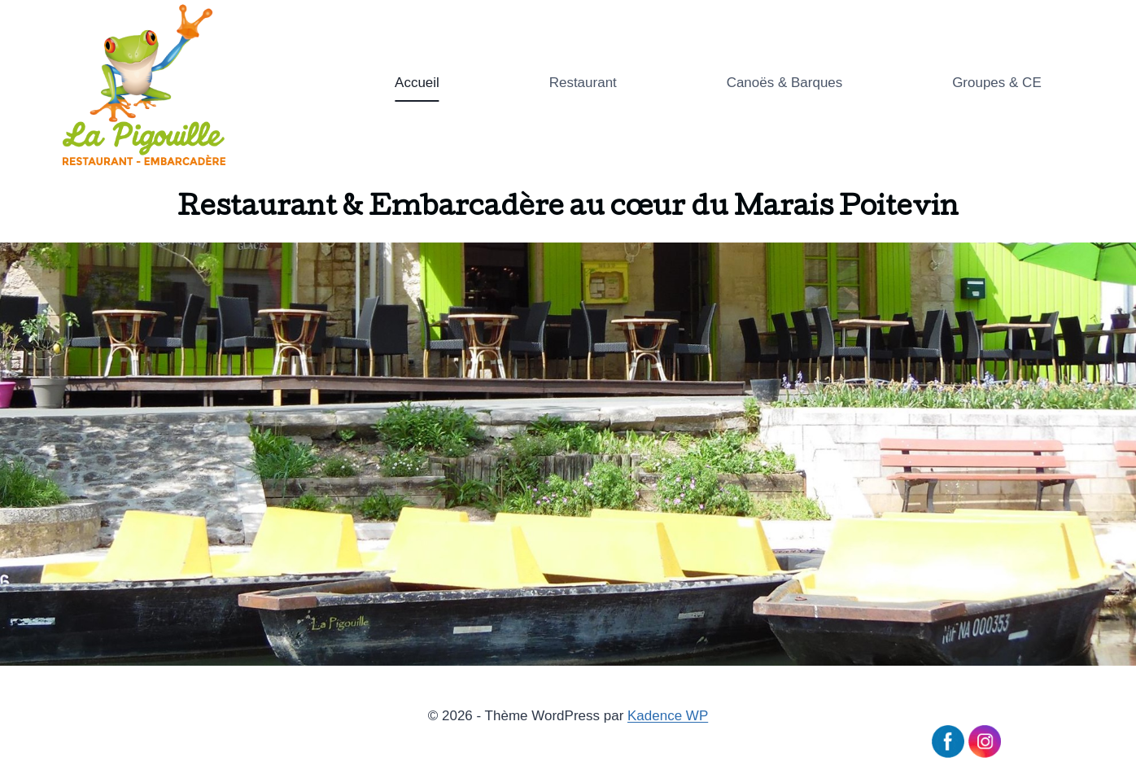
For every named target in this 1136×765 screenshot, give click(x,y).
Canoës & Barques (785, 82)
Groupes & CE (997, 82)
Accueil (417, 82)
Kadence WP (667, 715)
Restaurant (583, 82)
